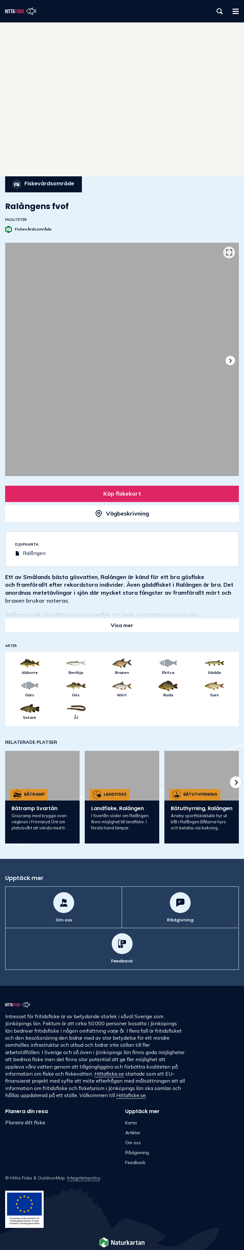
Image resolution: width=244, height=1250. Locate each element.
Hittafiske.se (109, 1073)
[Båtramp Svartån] (42, 797)
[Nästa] (230, 360)
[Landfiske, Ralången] (122, 797)
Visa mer (122, 625)
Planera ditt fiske (25, 1122)
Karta (131, 1123)
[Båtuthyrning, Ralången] (201, 797)
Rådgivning (137, 1152)
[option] (122, 359)
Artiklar (132, 1133)
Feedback (135, 1162)
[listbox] (122, 359)
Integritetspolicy (83, 1178)
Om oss (133, 1142)
